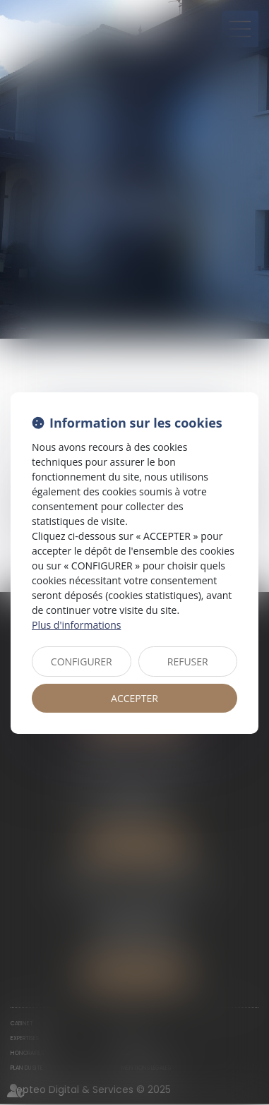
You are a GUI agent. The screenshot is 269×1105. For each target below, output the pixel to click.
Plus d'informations (76, 625)
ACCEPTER (134, 698)
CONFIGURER (81, 661)
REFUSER (187, 661)
